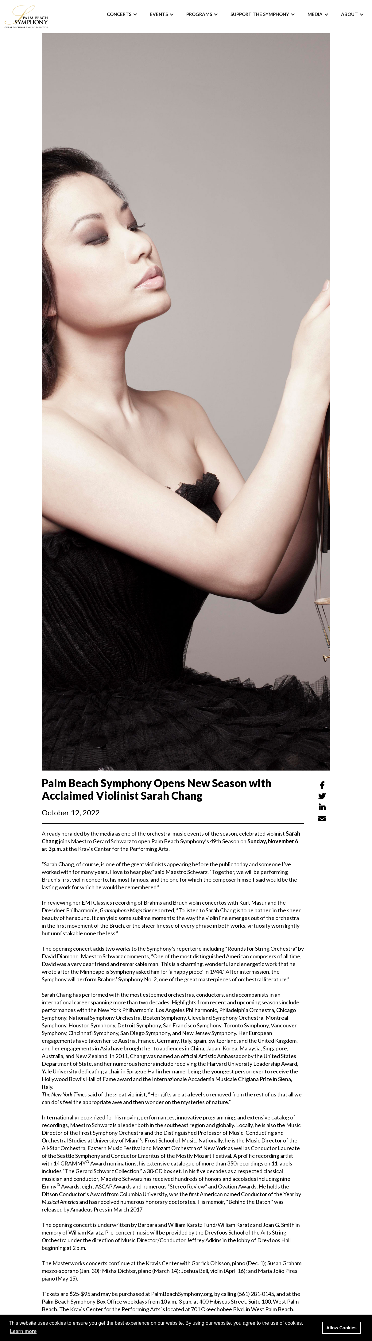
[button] (122, 14)
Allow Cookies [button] (341, 1327)
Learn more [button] (23, 1331)
